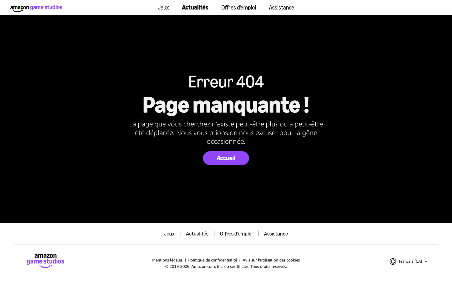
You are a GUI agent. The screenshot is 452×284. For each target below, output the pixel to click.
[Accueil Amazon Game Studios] (36, 8)
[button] (408, 261)
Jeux (163, 7)
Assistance (281, 7)
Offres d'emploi (238, 7)
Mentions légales (167, 259)
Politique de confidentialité (212, 259)
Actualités (195, 7)
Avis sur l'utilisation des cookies (271, 259)
